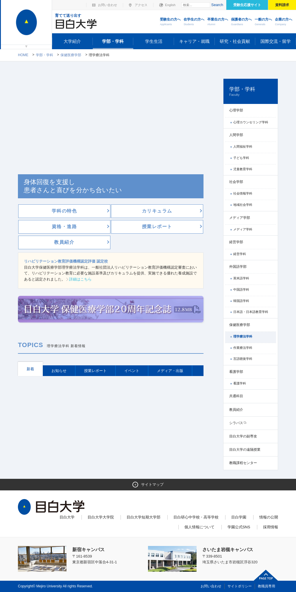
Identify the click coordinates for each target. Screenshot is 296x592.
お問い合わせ (107, 5)
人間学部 (236, 135)
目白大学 (67, 517)
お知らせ (58, 371)
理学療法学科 (242, 336)
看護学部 (236, 372)
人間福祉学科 (242, 146)
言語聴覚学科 (242, 358)
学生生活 (153, 41)
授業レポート (95, 371)
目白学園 (238, 517)
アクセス (141, 5)
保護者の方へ (241, 22)
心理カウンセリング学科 (250, 122)
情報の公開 (268, 517)
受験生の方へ (170, 22)
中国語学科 (241, 289)
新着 (30, 369)
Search (217, 5)
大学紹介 (72, 41)
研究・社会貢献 (235, 41)
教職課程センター (243, 463)
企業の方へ (283, 22)
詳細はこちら (80, 279)
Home (23, 55)
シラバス (236, 423)
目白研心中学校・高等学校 (196, 517)
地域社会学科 (242, 204)
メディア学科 (242, 229)
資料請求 (282, 5)
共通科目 (236, 396)
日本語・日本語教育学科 (250, 312)
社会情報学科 (242, 193)
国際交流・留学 (275, 41)
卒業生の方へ (217, 22)
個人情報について (199, 527)
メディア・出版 (170, 371)
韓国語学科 (241, 301)
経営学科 (239, 254)
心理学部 (236, 110)
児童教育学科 (242, 169)
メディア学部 (239, 218)
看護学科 (239, 383)
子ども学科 (241, 158)
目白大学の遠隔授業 (244, 450)
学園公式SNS (238, 527)
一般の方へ (263, 22)
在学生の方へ (194, 22)
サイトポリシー (239, 586)
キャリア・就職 (194, 41)
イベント (131, 371)
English (170, 5)
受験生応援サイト (247, 5)
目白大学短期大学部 (143, 517)
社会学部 (236, 182)
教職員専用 (266, 586)
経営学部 (236, 242)
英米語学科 (241, 278)
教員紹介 (236, 410)
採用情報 (270, 527)
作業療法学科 (242, 347)
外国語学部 (238, 267)
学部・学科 (113, 41)
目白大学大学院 (101, 517)
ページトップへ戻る (266, 575)
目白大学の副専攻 (243, 436)
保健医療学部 (70, 55)
